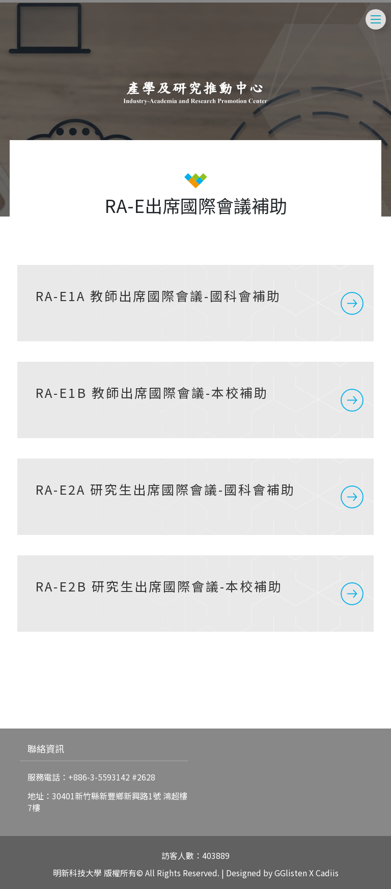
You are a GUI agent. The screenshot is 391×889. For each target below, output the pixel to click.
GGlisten (290, 873)
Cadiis (327, 873)
